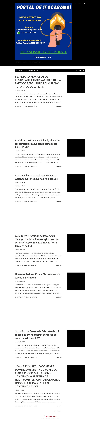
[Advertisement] (38, 123)
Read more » (58, 106)
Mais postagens (57, 411)
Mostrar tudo (79, 70)
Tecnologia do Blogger (50, 416)
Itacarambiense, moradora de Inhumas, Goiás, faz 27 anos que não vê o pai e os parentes (36, 179)
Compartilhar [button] (19, 106)
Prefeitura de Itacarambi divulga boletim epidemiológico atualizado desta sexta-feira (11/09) (37, 144)
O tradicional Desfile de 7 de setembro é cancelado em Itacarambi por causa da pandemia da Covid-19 (37, 334)
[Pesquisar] (77, 4)
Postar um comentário (30, 106)
